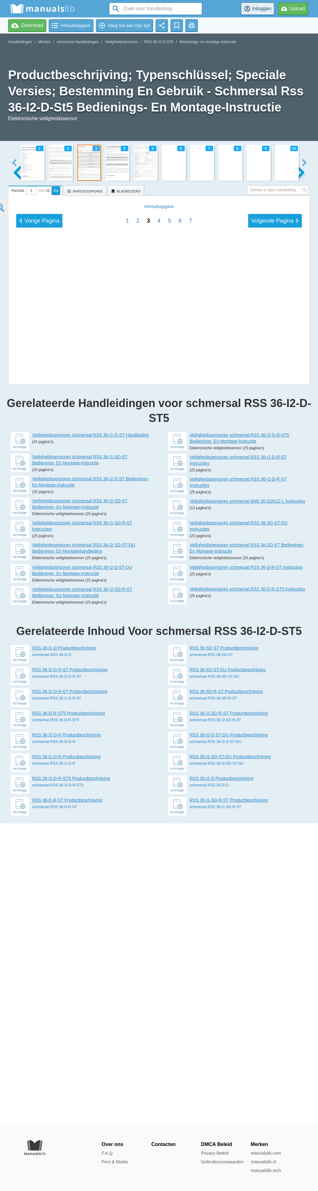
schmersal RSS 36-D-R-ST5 (55, 1020)
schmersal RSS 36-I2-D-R (53, 1042)
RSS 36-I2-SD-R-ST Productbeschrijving (229, 1013)
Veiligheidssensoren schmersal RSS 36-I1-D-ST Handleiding (90, 735)
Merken (44, 42)
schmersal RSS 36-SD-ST (211, 955)
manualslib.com (266, 1153)
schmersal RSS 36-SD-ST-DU (214, 977)
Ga (55, 190)
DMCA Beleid (216, 1144)
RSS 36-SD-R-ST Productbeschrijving (226, 991)
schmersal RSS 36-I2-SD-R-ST (215, 1020)
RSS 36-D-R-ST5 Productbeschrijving (68, 1013)
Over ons (112, 1144)
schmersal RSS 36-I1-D (51, 955)
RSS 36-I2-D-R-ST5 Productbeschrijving (71, 1078)
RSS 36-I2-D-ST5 (158, 42)
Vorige (39, 645)
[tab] (36, 189)
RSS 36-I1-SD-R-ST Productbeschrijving (229, 1100)
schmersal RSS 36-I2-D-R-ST (56, 977)
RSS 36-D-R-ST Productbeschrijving (67, 1100)
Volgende (275, 645)
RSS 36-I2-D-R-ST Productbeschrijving (70, 970)
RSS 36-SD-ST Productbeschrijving (224, 948)
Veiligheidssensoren (121, 42)
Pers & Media (115, 1161)
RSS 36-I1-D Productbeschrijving (64, 948)
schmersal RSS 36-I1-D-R (53, 1064)
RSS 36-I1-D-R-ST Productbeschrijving (70, 991)
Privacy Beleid (215, 1153)
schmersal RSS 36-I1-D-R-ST (56, 999)
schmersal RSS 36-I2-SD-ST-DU (217, 1064)
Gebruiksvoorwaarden (222, 1161)
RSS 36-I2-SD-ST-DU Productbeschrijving (230, 1057)
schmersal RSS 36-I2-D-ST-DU (215, 1042)
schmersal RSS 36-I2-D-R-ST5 (58, 1086)
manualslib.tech (266, 1170)
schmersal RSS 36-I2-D (209, 1086)
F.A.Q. (108, 1153)
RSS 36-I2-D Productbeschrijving (221, 1078)
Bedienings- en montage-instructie (207, 42)
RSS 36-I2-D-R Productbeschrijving (66, 1035)
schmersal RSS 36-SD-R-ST (213, 999)
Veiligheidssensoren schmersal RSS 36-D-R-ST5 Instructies (247, 889)
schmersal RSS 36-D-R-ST (54, 1107)
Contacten (163, 1144)
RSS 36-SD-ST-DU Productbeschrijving (228, 970)
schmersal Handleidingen (78, 42)
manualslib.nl (263, 1161)
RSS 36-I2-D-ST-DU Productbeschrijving (229, 1035)
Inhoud (159, 631)
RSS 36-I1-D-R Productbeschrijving (66, 1057)
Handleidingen (20, 42)
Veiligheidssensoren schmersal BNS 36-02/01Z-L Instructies (247, 801)
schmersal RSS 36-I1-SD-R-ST (215, 1107)
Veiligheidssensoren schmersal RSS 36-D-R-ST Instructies (246, 867)
